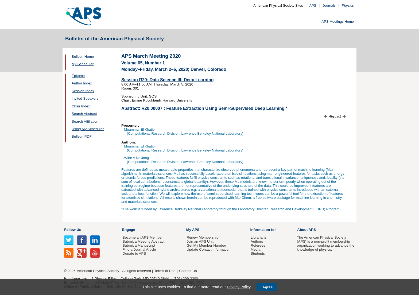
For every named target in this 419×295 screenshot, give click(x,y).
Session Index (83, 91)
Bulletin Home (83, 57)
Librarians (258, 237)
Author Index (82, 83)
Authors (257, 241)
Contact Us (188, 271)
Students (258, 253)
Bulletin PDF (82, 136)
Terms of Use (164, 271)
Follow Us (72, 230)
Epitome (78, 76)
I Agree (267, 287)
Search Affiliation (85, 121)
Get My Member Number (206, 245)
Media (256, 249)
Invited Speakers (85, 98)
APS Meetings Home (337, 22)
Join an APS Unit (200, 241)
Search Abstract (84, 114)
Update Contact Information (208, 249)
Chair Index (81, 106)
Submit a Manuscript (138, 245)
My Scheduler (83, 64)
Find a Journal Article (139, 249)
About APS (306, 230)
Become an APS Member (142, 237)
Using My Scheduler (88, 129)
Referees (258, 245)
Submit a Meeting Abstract (143, 241)
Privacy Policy (238, 287)
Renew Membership (203, 237)
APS (312, 5)
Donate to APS (134, 253)
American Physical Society (98, 271)
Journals (329, 5)
